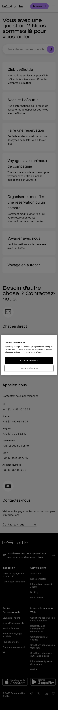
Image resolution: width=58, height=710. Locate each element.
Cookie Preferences (29, 368)
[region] (28, 355)
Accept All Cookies (29, 360)
